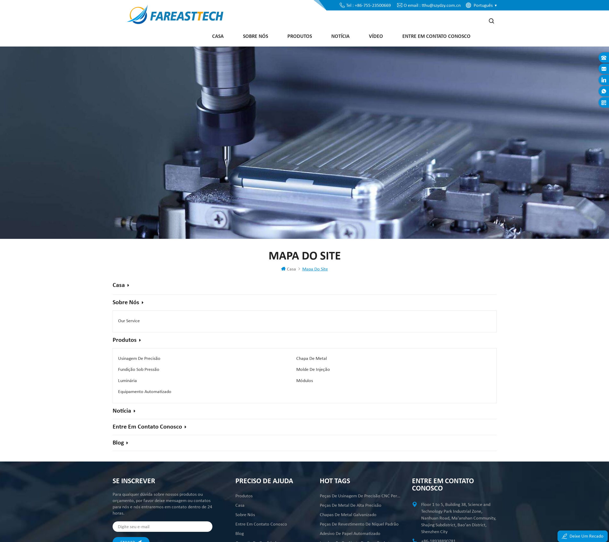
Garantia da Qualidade (257, 528)
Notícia (340, 38)
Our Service (129, 323)
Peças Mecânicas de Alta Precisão (352, 537)
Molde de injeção (135, 369)
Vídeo (376, 38)
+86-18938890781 (438, 526)
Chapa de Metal (256, 359)
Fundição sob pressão (384, 359)
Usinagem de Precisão (139, 359)
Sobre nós (255, 38)
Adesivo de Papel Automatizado (350, 519)
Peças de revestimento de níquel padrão (359, 509)
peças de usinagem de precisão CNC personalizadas (360, 481)
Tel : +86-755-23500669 (368, 5)
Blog (120, 428)
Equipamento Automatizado (144, 378)
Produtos (299, 38)
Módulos (372, 369)
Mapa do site (248, 537)
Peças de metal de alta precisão (350, 490)
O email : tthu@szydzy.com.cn (432, 5)
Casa (218, 38)
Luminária (250, 369)
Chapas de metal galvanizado (348, 500)
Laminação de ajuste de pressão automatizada (360, 528)
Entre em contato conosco (436, 38)
